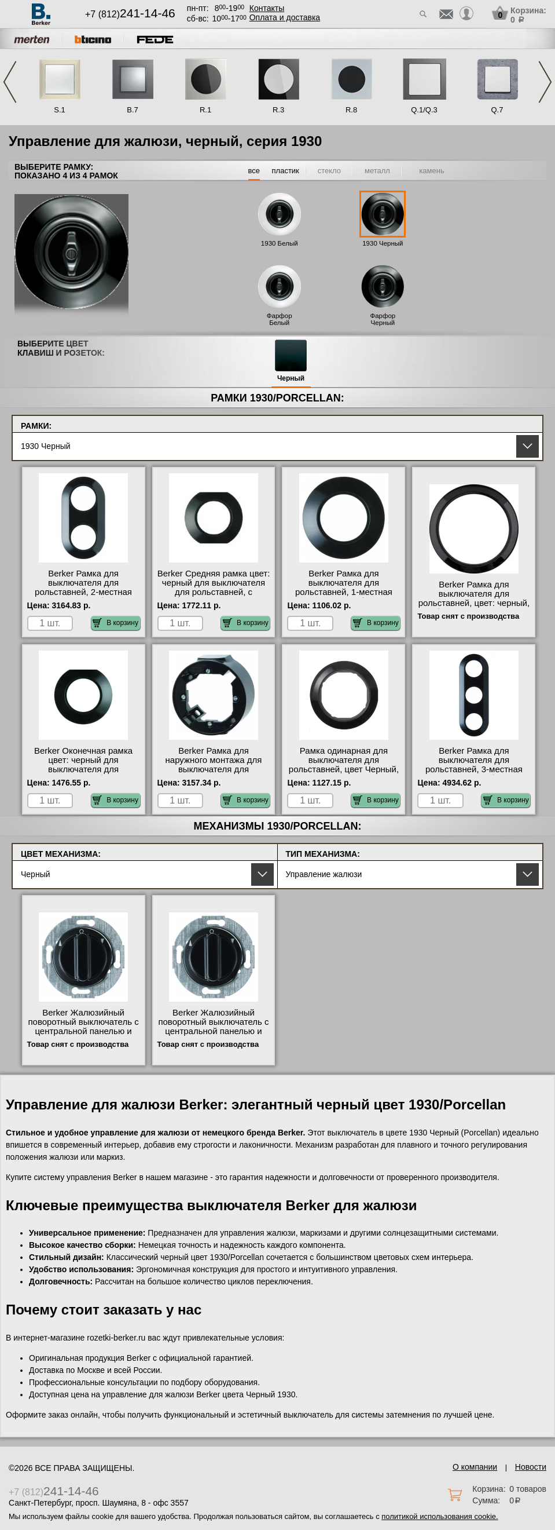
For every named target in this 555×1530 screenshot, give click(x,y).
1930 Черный (382, 243)
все (254, 170)
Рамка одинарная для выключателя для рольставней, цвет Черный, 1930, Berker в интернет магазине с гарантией (344, 769)
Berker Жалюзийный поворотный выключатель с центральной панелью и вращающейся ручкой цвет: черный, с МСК (213, 1031)
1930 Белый (279, 243)
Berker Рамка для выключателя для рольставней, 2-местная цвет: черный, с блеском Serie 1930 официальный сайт (83, 597)
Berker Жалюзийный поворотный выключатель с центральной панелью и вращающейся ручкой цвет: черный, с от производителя (83, 1036)
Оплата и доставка (284, 17)
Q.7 (497, 109)
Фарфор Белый (279, 319)
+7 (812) (130, 14)
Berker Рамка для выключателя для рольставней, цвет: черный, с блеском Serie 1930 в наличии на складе (474, 603)
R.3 (278, 109)
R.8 (351, 109)
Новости (530, 1466)
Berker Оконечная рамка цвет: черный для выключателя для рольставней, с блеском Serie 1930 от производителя (83, 774)
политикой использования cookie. (439, 1516)
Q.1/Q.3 (424, 109)
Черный (290, 378)
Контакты (266, 8)
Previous (10, 82)
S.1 (59, 109)
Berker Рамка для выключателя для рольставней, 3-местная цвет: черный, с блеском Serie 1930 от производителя (474, 774)
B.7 (132, 109)
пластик (285, 170)
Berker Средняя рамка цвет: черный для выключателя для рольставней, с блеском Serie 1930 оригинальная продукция (213, 592)
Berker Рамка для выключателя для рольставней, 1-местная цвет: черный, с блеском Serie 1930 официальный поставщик (343, 597)
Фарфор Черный (382, 319)
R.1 (205, 109)
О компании (475, 1466)
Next (545, 82)
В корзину (115, 622)
